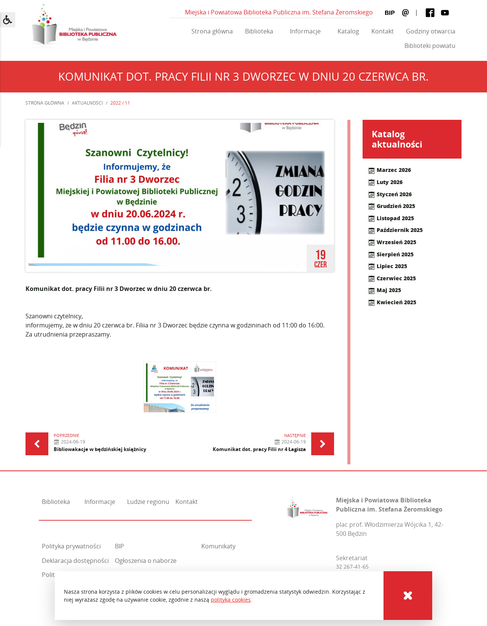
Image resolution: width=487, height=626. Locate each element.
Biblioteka (259, 31)
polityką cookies (231, 599)
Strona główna (212, 31)
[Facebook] (430, 12)
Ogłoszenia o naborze (146, 560)
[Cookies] (408, 595)
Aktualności (87, 103)
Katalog (348, 31)
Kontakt (382, 31)
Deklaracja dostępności (75, 560)
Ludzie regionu (148, 501)
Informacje (305, 31)
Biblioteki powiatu (429, 45)
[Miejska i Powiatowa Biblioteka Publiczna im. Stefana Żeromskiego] (307, 507)
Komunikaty (218, 546)
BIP (119, 546)
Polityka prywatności (71, 546)
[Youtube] (445, 12)
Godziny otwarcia (430, 31)
